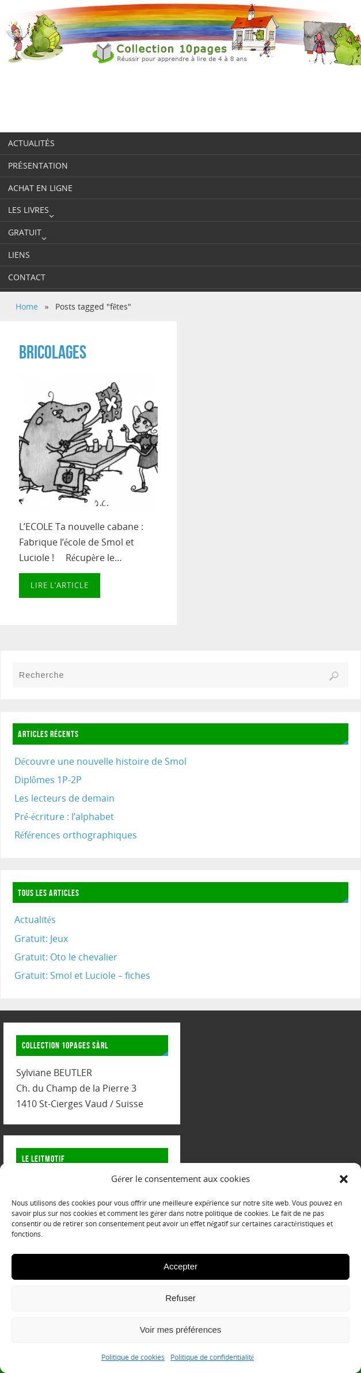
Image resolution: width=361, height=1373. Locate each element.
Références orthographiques (75, 835)
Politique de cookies (133, 1357)
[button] (343, 1179)
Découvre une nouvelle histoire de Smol (100, 761)
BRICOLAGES (52, 352)
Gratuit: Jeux (41, 938)
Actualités (35, 919)
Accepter (180, 1266)
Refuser (180, 1298)
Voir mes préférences (181, 1329)
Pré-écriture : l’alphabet (64, 816)
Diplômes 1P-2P (48, 779)
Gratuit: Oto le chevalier (65, 957)
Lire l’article (60, 585)
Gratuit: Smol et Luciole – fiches (82, 975)
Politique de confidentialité (212, 1357)
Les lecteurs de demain (64, 798)
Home (27, 306)
